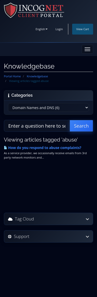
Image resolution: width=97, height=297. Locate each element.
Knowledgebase (37, 76)
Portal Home (12, 76)
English (41, 29)
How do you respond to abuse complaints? (42, 147)
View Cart (82, 29)
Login (59, 29)
